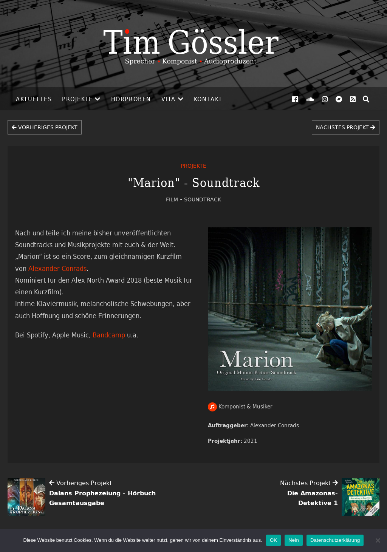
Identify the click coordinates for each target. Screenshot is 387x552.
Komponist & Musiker (240, 406)
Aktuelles (34, 99)
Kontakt (208, 99)
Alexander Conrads (274, 425)
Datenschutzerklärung (335, 540)
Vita (168, 99)
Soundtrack (202, 199)
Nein (293, 540)
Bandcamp (109, 335)
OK (273, 540)
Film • (175, 199)
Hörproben (131, 99)
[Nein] (377, 540)
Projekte (77, 99)
